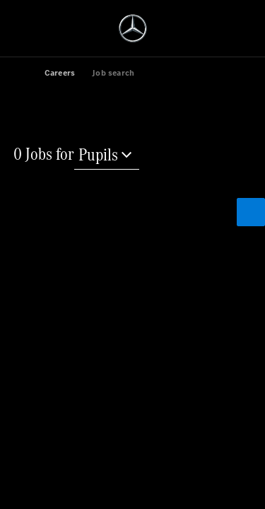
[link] (27, 71)
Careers (60, 72)
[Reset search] (47, 231)
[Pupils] (106, 156)
